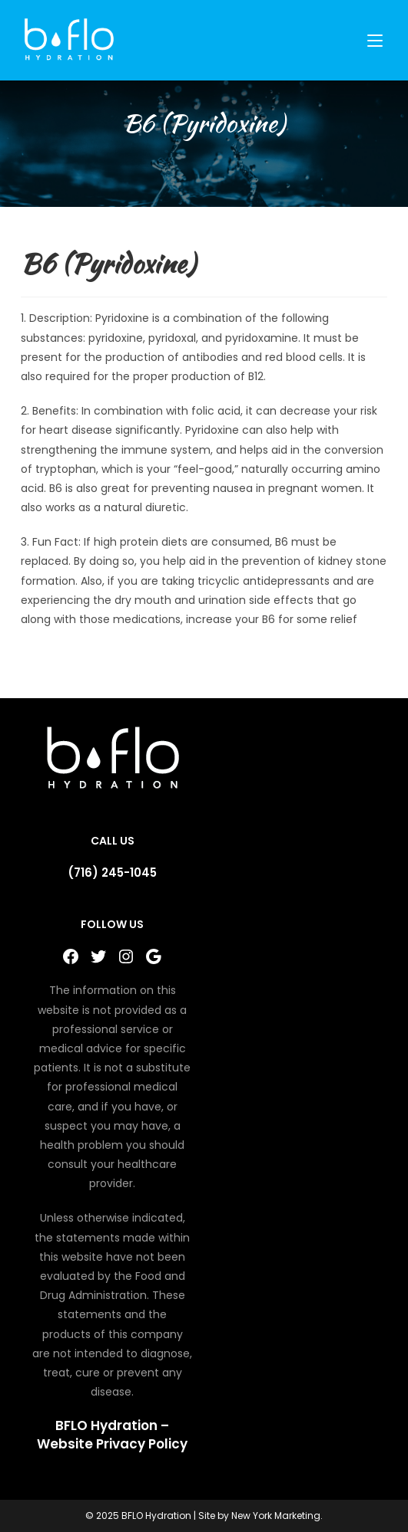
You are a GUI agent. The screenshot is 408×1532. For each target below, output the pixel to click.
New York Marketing (275, 1515)
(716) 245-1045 (112, 872)
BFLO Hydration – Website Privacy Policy (112, 1434)
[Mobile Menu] (377, 40)
